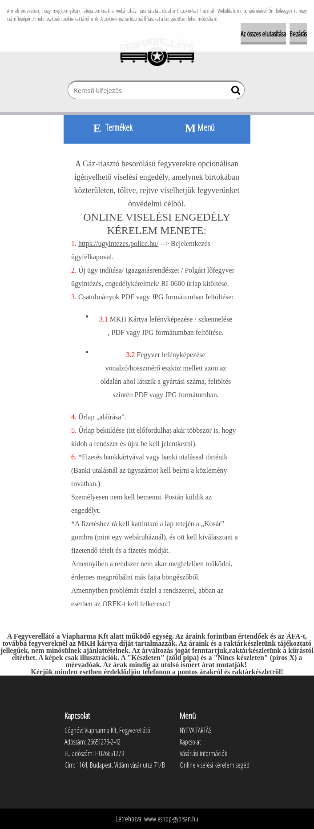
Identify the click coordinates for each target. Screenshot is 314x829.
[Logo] (157, 51)
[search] (234, 92)
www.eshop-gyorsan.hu (171, 819)
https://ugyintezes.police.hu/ (118, 243)
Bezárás (298, 34)
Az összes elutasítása (263, 34)
